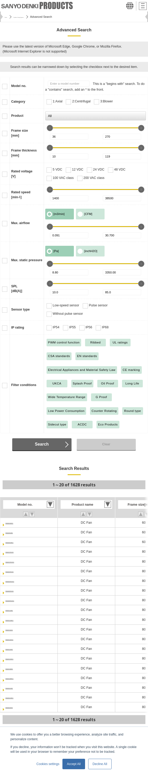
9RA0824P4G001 (18, 571)
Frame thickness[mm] (24, 153)
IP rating (17, 327)
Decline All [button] (100, 764)
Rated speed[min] (20, 194)
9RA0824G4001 (17, 688)
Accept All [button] (74, 764)
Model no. (18, 86)
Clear (106, 444)
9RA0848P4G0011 (19, 600)
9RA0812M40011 (18, 678)
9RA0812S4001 (17, 629)
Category (18, 101)
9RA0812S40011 (17, 639)
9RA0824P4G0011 (19, 581)
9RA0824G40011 (18, 697)
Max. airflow (20, 223)
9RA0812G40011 (18, 620)
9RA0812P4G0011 (19, 561)
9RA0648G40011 (18, 542)
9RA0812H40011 (17, 658)
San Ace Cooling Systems (34, 16)
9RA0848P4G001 (18, 590)
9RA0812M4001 (17, 668)
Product (17, 116)
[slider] (50, 128)
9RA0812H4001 (17, 649)
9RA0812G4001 (17, 610)
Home (8, 16)
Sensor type (20, 309)
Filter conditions (23, 385)
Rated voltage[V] (22, 174)
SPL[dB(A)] (16, 288)
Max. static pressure (26, 260)
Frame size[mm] (19, 133)
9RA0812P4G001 (18, 551)
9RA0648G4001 (17, 532)
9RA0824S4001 (17, 707)
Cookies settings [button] (47, 764)
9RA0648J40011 (17, 522)
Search (42, 444)
